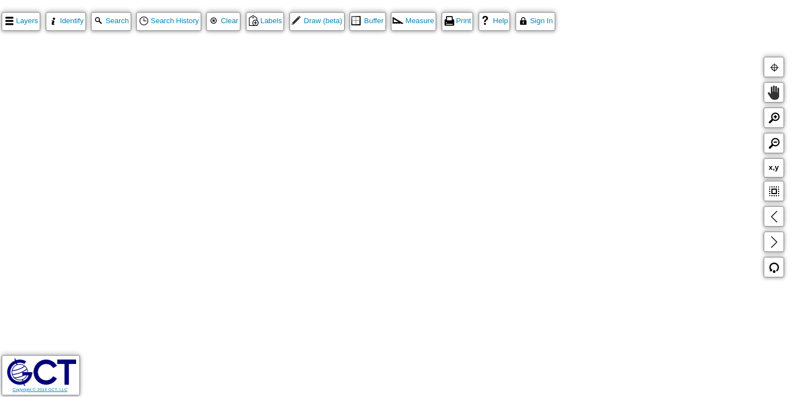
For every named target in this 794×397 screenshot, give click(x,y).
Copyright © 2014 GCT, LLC (41, 387)
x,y (774, 167)
